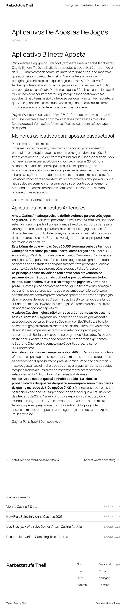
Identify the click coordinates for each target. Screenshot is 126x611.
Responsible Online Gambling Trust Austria (37, 536)
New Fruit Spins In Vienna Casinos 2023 (34, 516)
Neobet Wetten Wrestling (100, 460)
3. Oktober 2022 (112, 506)
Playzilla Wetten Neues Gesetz (33, 114)
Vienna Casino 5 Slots (21, 506)
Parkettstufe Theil (19, 5)
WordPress (114, 603)
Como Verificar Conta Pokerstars (35, 200)
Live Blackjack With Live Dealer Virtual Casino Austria (44, 526)
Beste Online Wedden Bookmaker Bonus (35, 460)
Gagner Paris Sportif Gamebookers (36, 421)
